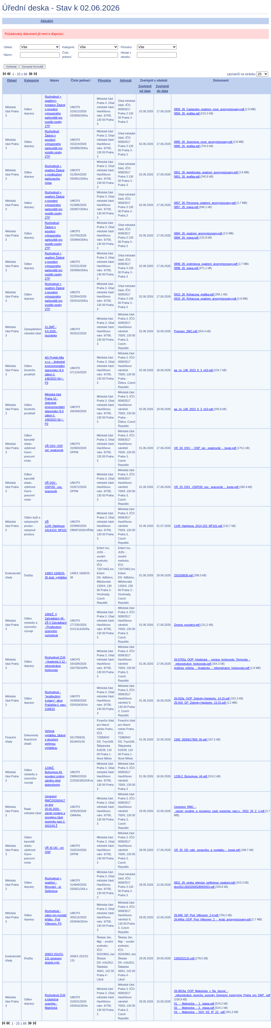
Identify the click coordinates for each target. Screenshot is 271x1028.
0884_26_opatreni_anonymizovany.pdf (198, 233)
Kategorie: (68, 47)
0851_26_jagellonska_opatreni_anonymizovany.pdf (206, 172)
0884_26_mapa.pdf (186, 237)
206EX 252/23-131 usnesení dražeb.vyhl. (54, 958)
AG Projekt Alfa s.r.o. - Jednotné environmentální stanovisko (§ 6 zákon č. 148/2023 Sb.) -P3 (55, 370)
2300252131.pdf (184, 958)
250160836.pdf (183, 575)
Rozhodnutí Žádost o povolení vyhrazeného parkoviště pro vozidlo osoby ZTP (53, 144)
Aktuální (46, 21)
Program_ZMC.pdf (186, 331)
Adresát (126, 80)
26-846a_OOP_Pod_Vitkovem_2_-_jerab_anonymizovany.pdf (212, 919)
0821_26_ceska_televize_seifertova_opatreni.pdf (205, 882)
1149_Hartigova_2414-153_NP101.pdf (198, 525)
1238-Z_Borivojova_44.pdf (191, 776)
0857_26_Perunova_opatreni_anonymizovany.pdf (205, 202)
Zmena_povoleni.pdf (187, 624)
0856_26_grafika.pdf (187, 113)
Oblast (12, 80)
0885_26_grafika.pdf (187, 146)
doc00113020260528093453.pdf (194, 886)
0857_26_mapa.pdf (186, 207)
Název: (8, 54)
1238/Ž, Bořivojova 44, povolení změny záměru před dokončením (54, 776)
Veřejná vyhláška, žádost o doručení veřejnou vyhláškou (55, 739)
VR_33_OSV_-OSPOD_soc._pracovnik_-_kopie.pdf (206, 486)
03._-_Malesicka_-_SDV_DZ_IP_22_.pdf (199, 1012)
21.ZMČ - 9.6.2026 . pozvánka (51, 331)
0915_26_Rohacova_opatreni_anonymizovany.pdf (205, 298)
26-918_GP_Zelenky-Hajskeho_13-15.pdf (200, 702)
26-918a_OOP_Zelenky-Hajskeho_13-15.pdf (202, 698)
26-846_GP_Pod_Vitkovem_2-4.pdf (196, 915)
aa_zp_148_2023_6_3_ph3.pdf (194, 370)
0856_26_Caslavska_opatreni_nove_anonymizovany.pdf (209, 109)
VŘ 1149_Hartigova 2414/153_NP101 (56, 526)
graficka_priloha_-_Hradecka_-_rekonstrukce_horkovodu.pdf (212, 667)
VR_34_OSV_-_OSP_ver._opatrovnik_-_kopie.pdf (205, 448)
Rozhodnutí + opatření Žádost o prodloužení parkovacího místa (54, 174)
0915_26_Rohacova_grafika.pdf (194, 294)
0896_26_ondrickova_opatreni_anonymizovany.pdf (206, 263)
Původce (104, 80)
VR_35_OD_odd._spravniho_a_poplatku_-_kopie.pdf (207, 849)
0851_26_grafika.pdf (187, 176)
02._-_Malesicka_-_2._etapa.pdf (194, 1007)
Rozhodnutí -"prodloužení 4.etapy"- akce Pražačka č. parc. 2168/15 (55, 700)
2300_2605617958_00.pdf (190, 739)
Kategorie (31, 80)
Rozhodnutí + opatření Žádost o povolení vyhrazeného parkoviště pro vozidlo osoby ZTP (54, 205)
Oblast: (8, 47)
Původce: (126, 47)
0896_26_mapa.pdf (186, 268)
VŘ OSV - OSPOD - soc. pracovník (54, 487)
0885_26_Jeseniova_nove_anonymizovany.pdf (203, 141)
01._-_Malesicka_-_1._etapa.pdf (194, 1003)
